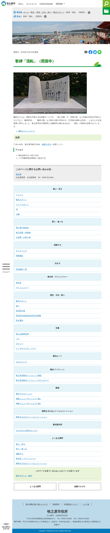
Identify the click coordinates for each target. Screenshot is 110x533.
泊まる (57, 263)
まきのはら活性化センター (27, 430)
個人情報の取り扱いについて (37, 504)
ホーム (26, 12)
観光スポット (58, 12)
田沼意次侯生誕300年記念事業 (28, 316)
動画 (57, 388)
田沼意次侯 (20, 311)
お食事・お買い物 (23, 237)
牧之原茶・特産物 (23, 233)
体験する (57, 245)
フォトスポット (22, 204)
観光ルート (57, 356)
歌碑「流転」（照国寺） (33, 16)
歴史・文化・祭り (44, 12)
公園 (18, 214)
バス (18, 339)
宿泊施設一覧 (21, 269)
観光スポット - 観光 (24, 476)
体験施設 (19, 256)
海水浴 (18, 283)
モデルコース (21, 362)
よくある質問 (57, 438)
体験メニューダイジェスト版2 (28, 403)
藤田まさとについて (26, 131)
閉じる (89, 12)
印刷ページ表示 (86, 52)
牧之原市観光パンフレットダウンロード (32, 380)
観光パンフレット (57, 369)
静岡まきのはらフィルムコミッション (57, 411)
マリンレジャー (22, 288)
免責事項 (56, 504)
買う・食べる (57, 222)
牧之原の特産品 (22, 228)
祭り (18, 306)
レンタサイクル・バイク (26, 348)
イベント (19, 195)
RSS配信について (71, 504)
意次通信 (19, 320)
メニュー (6, 266)
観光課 (18, 174)
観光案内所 (57, 424)
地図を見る (46, 144)
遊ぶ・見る (57, 189)
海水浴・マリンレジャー (57, 277)
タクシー (19, 344)
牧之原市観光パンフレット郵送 (29, 375)
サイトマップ (31, 4)
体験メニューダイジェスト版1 (28, 399)
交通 (57, 328)
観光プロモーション (24, 394)
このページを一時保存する (106, 11)
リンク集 (85, 504)
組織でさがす (79, 486)
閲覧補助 (59, 4)
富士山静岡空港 (22, 334)
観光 (32, 12)
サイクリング (21, 251)
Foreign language (46, 4)
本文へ (20, 4)
